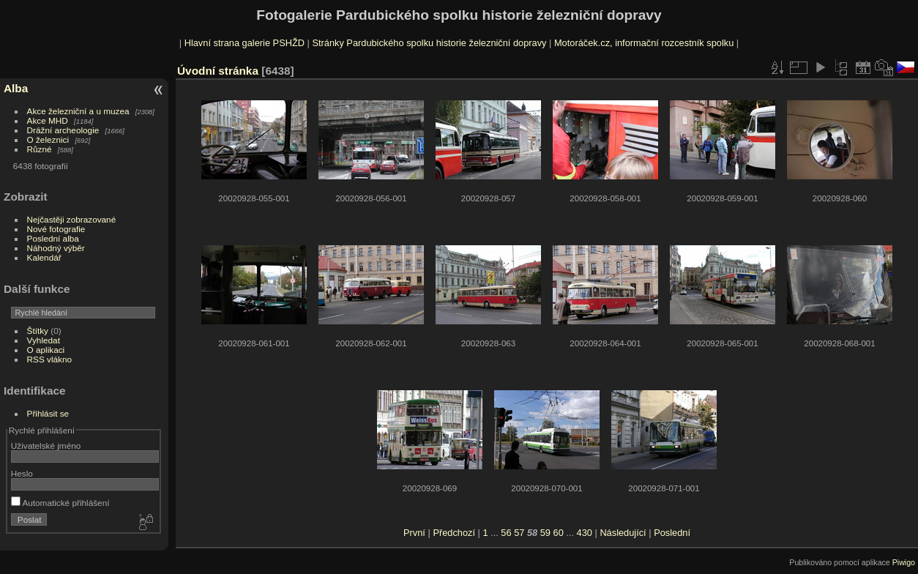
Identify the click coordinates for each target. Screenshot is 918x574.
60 (558, 532)
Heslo (22, 473)
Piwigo (903, 562)
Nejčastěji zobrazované (71, 219)
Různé (39, 149)
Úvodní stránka (217, 70)
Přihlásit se (48, 413)
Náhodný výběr (56, 248)
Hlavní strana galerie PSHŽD (244, 42)
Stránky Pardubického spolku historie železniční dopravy (429, 42)
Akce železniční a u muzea (78, 111)
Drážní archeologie (63, 130)
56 (506, 532)
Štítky (37, 330)
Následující (623, 532)
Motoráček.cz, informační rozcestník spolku (644, 42)
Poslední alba (53, 238)
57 (519, 532)
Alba (16, 88)
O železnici (48, 139)
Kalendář (44, 257)
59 (545, 532)
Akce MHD (47, 120)
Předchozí (454, 532)
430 (584, 532)
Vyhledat (43, 340)
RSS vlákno (49, 359)
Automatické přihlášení (60, 502)
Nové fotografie (56, 229)
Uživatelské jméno (46, 445)
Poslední (672, 532)
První (414, 532)
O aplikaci (46, 349)
